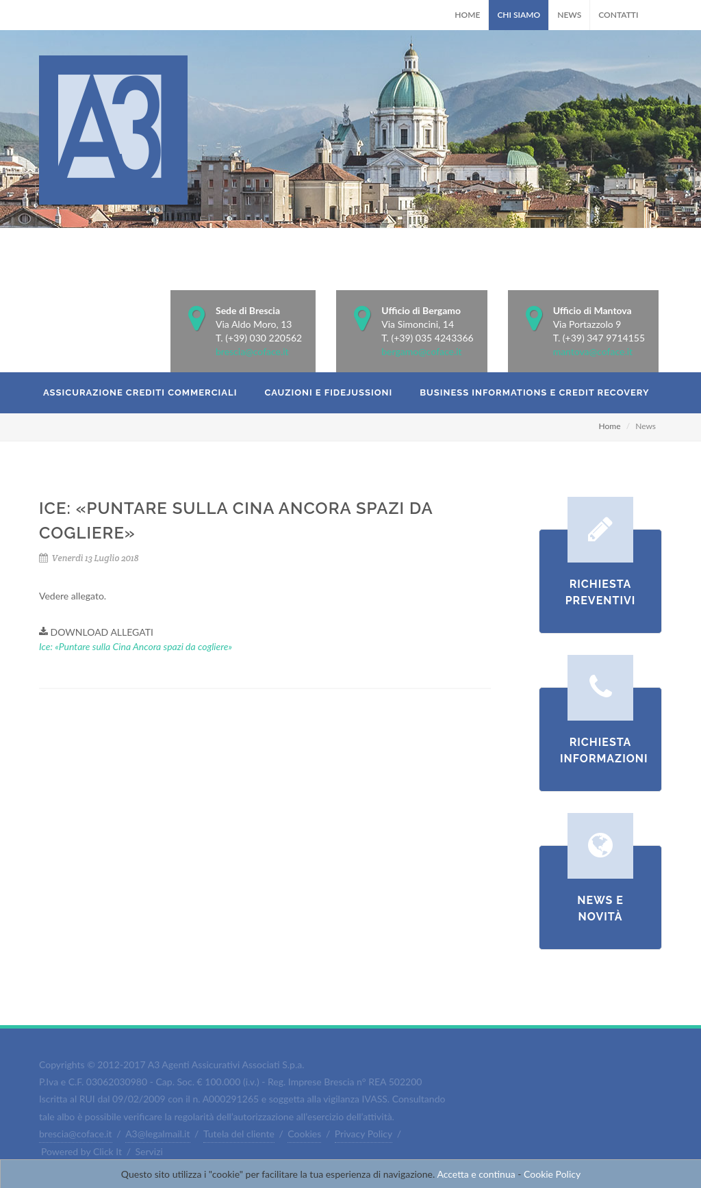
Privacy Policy (363, 1133)
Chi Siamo (518, 15)
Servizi (149, 1151)
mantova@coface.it (593, 351)
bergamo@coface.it (421, 351)
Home (467, 15)
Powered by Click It (81, 1151)
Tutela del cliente (239, 1133)
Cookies (304, 1133)
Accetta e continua (476, 1174)
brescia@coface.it (252, 351)
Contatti (618, 15)
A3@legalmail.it (157, 1133)
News (569, 15)
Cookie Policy (552, 1174)
